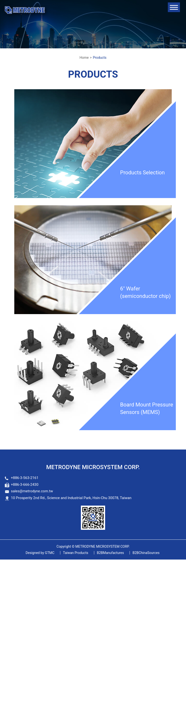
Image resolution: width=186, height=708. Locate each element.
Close (5, 562)
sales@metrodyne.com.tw (32, 491)
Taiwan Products (75, 553)
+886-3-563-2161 (25, 478)
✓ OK (139, 705)
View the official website (43, 617)
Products (99, 57)
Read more (11, 617)
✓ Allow (7, 573)
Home (84, 57)
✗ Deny (6, 578)
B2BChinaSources (146, 553)
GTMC (40, 553)
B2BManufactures (110, 553)
